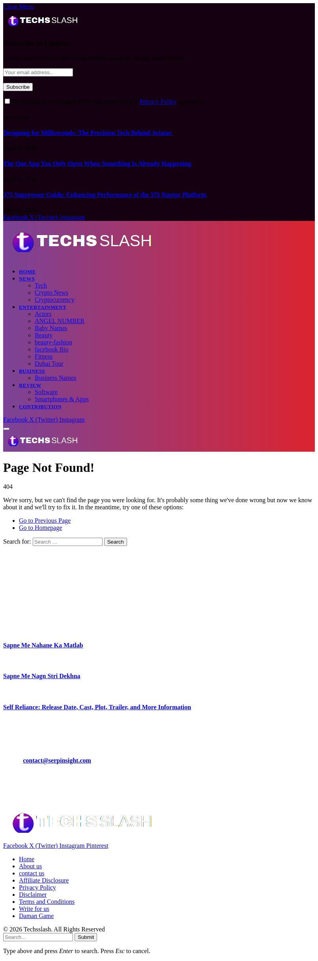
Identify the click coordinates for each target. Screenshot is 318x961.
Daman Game (36, 915)
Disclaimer (33, 894)
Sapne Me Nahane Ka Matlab (43, 645)
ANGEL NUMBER (59, 321)
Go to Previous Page (45, 520)
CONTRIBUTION (40, 406)
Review (30, 385)
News (27, 279)
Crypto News (51, 292)
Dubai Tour (49, 363)
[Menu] (6, 429)
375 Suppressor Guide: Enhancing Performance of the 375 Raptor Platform (104, 194)
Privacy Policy (158, 101)
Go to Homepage (40, 527)
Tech (41, 285)
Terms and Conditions (47, 901)
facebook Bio (52, 349)
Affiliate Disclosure (44, 880)
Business (32, 371)
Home (27, 272)
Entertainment (42, 307)
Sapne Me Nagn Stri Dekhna (41, 676)
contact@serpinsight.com (57, 760)
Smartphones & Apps (62, 399)
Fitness (43, 356)
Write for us (34, 908)
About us (30, 866)
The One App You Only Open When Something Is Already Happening (97, 163)
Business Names (55, 377)
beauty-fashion (53, 342)
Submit (86, 937)
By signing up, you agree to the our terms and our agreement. (105, 101)
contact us (31, 873)
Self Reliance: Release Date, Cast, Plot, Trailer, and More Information (97, 707)
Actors (43, 313)
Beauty (43, 335)
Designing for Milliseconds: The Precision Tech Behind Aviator (88, 132)
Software (46, 392)
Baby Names (51, 328)
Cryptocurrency (54, 299)
